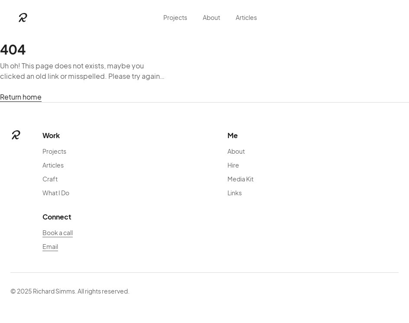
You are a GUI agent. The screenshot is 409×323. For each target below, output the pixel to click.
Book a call (57, 232)
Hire (233, 165)
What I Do (55, 193)
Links (234, 193)
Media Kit (240, 179)
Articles (246, 17)
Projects (175, 17)
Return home (21, 96)
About (211, 17)
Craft (50, 179)
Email (50, 246)
